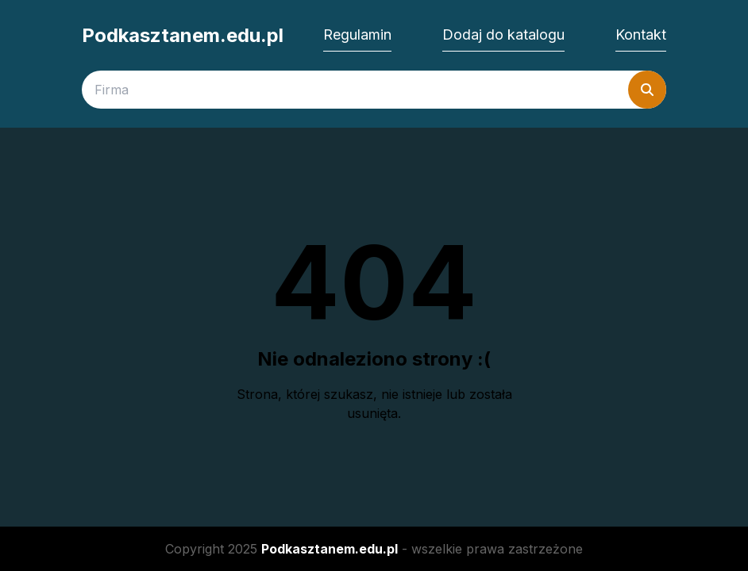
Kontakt (640, 34)
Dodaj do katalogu (503, 34)
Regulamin (357, 34)
